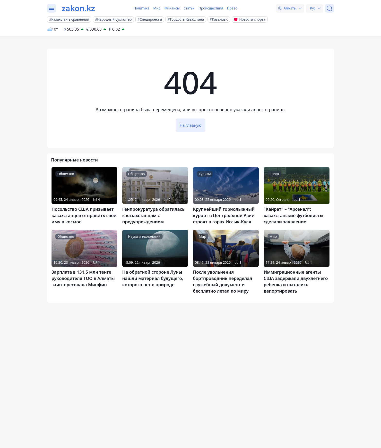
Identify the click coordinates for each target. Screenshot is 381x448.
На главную (190, 125)
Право (232, 8)
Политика (141, 8)
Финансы (172, 8)
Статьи (189, 8)
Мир (157, 8)
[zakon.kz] (78, 8)
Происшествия (211, 8)
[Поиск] (329, 8)
